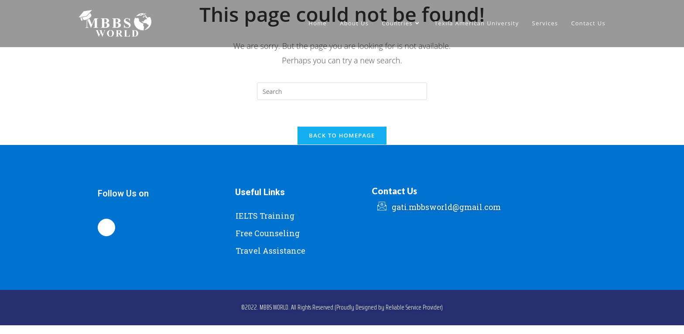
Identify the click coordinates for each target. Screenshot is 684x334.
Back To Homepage (342, 135)
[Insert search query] (342, 91)
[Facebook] (106, 227)
